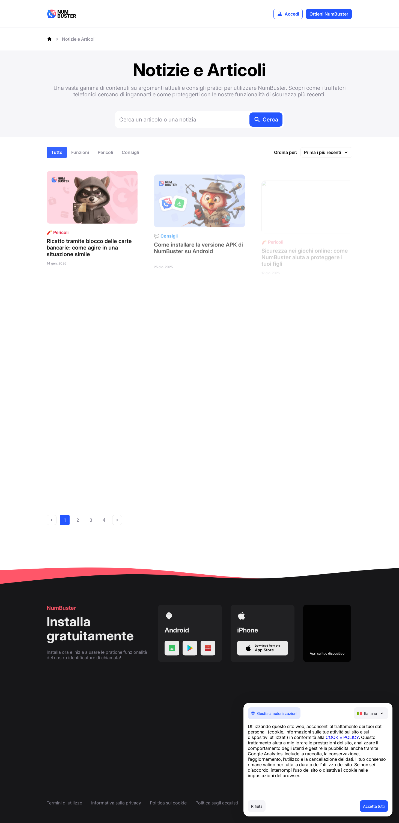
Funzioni (80, 158)
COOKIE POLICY (342, 737)
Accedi (292, 14)
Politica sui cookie (168, 803)
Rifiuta (256, 806)
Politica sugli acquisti (216, 803)
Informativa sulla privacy (116, 803)
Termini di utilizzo (64, 803)
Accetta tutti (374, 806)
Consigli (130, 158)
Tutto (56, 158)
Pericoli (105, 158)
